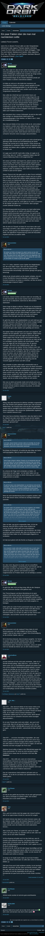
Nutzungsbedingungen (32, 932)
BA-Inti (10, 63)
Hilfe (43, 930)
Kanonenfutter (12, 243)
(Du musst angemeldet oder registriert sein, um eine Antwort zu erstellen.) (27, 920)
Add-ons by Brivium (34, 933)
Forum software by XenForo (7, 933)
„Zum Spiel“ (19, 56)
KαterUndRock (12, 655)
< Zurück (3, 59)
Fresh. (9, 396)
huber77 (4, 427)
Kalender (12, 22)
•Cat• (9, 807)
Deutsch (3, 930)
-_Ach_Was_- (11, 700)
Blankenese (11, 694)
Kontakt (39, 930)
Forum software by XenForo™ (21, 933)
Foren (4, 22)
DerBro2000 (11, 903)
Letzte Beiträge (6, 26)
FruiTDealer (5, 694)
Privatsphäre (42, 932)
